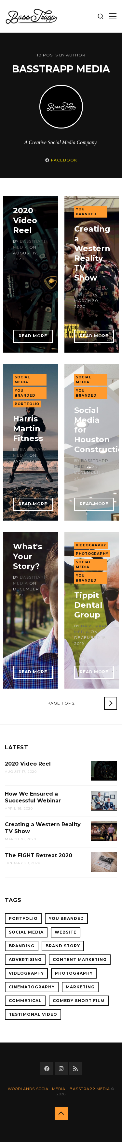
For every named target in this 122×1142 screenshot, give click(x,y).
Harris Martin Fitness (28, 428)
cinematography (32, 986)
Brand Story (63, 945)
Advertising (25, 959)
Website (65, 932)
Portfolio (27, 404)
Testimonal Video (33, 1014)
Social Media (22, 379)
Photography (92, 554)
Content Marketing (80, 959)
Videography (91, 545)
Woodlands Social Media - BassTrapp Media (59, 1089)
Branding (21, 945)
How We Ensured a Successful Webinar (33, 797)
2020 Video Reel (25, 220)
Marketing (80, 986)
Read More (33, 335)
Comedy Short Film (79, 1000)
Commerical (25, 1000)
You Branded (86, 211)
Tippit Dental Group (88, 604)
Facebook (64, 160)
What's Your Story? (27, 556)
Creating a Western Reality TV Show (92, 253)
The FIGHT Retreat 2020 (38, 855)
